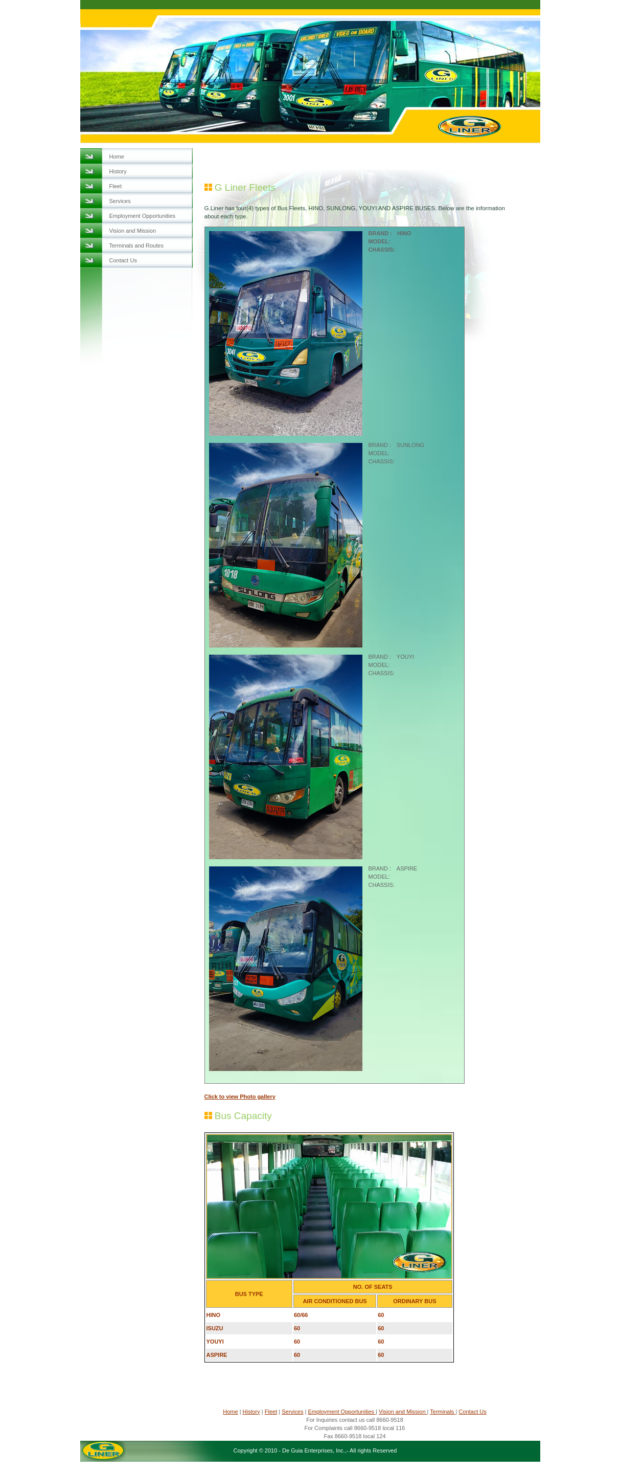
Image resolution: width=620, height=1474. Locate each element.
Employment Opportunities (142, 216)
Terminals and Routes (136, 245)
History (118, 171)
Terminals (442, 1412)
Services (120, 201)
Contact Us (123, 260)
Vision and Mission (132, 231)
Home (116, 156)
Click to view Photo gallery (239, 1096)
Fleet (115, 186)
